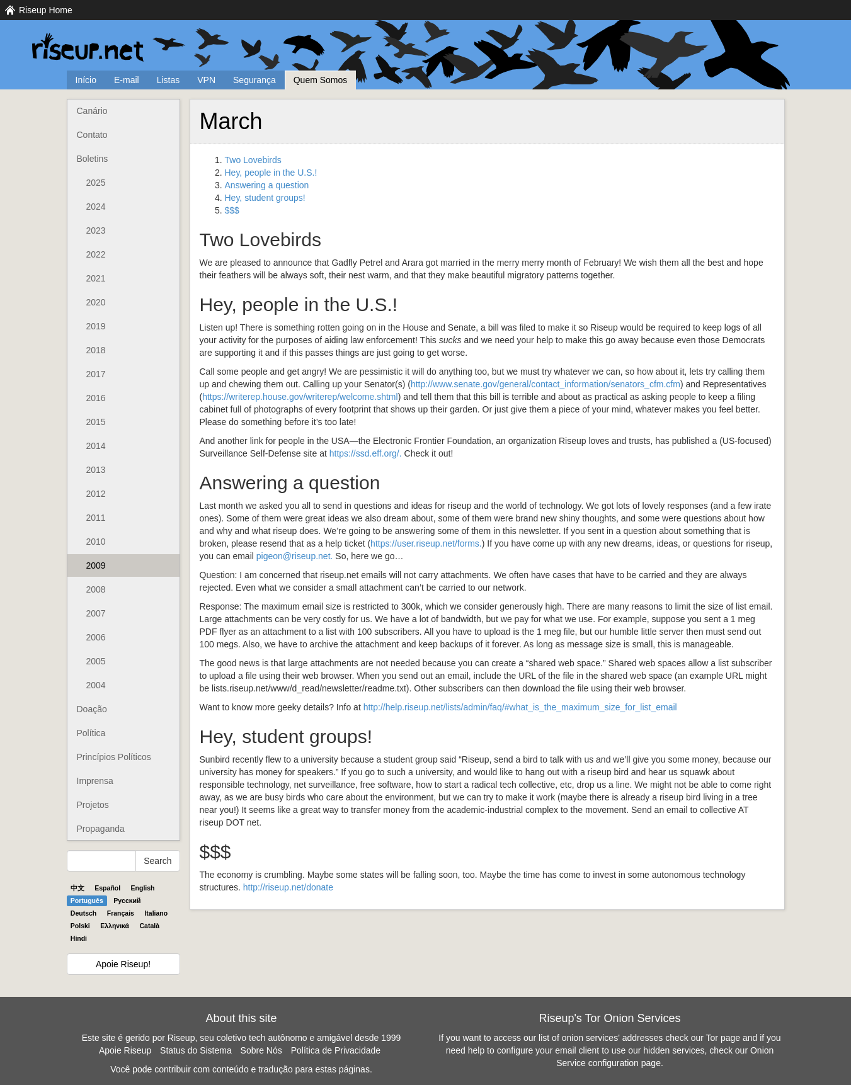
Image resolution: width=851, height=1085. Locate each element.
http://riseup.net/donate (288, 887)
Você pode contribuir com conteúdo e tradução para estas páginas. (241, 1069)
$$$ (232, 210)
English (143, 888)
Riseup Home (45, 10)
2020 (96, 302)
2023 (96, 230)
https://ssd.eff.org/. (365, 453)
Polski (80, 925)
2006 (96, 637)
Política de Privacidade (335, 1050)
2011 (96, 518)
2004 (96, 685)
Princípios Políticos (114, 757)
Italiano (156, 913)
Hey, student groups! (265, 198)
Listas (168, 80)
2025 (96, 183)
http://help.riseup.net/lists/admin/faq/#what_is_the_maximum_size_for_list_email (520, 707)
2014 (96, 446)
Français (120, 913)
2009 (96, 565)
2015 (96, 422)
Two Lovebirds (253, 160)
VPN (206, 80)
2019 (96, 326)
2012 (96, 494)
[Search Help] (102, 861)
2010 (96, 542)
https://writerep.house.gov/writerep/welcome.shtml (299, 397)
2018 (96, 350)
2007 (96, 613)
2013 (96, 470)
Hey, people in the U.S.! (271, 173)
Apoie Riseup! (123, 964)
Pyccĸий (126, 900)
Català (150, 925)
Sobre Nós (261, 1050)
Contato (92, 135)
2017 (96, 374)
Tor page (723, 1038)
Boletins (92, 159)
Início (86, 80)
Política (91, 733)
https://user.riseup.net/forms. (426, 543)
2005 (96, 661)
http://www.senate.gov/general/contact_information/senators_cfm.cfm (545, 384)
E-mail (126, 80)
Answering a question (267, 185)
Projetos (93, 805)
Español (107, 888)
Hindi (79, 938)
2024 (96, 207)
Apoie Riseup (125, 1050)
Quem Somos (321, 80)
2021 (96, 278)
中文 (77, 888)
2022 (96, 254)
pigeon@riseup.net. (294, 556)
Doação (92, 709)
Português (87, 900)
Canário (92, 111)
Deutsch (83, 913)
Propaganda (101, 829)
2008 (96, 589)
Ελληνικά (114, 925)
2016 (96, 398)
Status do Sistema (196, 1050)
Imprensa (95, 781)
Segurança (254, 80)
